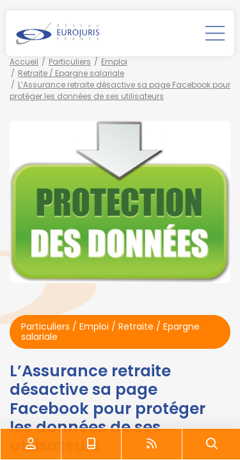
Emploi (114, 61)
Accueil (24, 61)
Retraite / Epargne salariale (71, 73)
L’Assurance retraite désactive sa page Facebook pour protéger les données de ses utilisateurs (120, 90)
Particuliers (70, 61)
